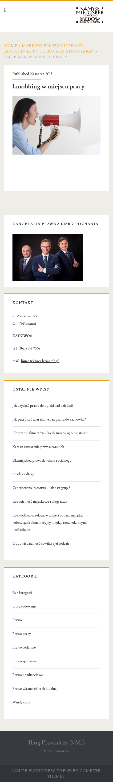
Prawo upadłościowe (27, 675)
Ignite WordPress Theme (42, 770)
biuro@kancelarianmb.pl (40, 361)
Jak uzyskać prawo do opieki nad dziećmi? (42, 405)
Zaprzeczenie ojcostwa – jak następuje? (41, 488)
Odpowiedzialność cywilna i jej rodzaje (40, 543)
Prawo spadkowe (24, 661)
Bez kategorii (22, 593)
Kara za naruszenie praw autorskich (38, 447)
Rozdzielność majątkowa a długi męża (39, 501)
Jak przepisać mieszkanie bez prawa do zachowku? (49, 419)
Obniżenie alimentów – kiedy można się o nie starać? (50, 433)
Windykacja (21, 702)
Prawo (17, 620)
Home (10, 45)
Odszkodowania (24, 606)
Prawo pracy (21, 634)
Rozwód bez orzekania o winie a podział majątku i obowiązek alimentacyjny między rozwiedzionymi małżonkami (49, 522)
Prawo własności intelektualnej (34, 689)
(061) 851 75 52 (29, 348)
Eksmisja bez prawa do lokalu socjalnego (42, 460)
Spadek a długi (23, 474)
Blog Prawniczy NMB (56, 743)
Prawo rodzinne (24, 647)
